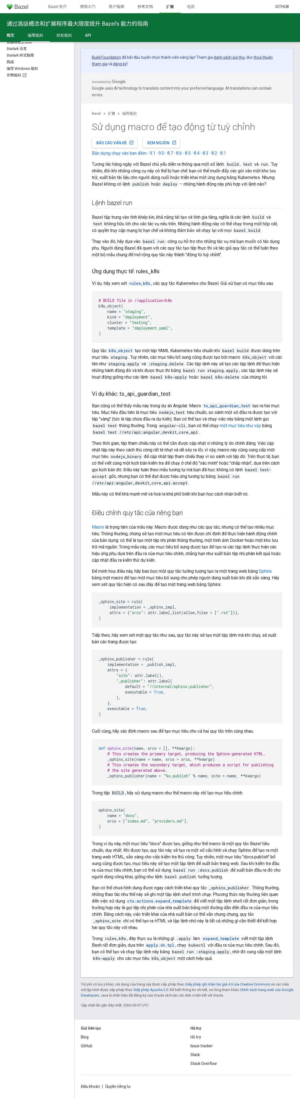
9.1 (152, 153)
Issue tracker (201, 1046)
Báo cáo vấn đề (115, 142)
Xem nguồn (162, 142)
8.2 (214, 153)
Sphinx (265, 571)
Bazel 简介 (57, 6)
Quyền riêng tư (118, 1086)
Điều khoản (90, 1086)
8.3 (205, 153)
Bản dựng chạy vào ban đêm (119, 153)
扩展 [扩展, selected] (170, 6)
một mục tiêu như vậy (240, 425)
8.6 (179, 153)
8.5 (188, 153)
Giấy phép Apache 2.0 (150, 990)
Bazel (96, 113)
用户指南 (116, 6)
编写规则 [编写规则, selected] (35, 35)
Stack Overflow (203, 1063)
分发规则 (64, 35)
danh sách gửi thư (229, 57)
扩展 (111, 113)
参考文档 (145, 6)
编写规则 (129, 113)
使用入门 (87, 6)
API (88, 35)
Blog (85, 1037)
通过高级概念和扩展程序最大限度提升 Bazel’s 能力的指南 (77, 23)
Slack (195, 1055)
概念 (10, 35)
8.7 (170, 153)
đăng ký (120, 64)
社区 (191, 6)
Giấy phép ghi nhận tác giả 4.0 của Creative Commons (227, 984)
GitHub (282, 6)
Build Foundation (106, 57)
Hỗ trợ (195, 1037)
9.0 (161, 153)
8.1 (223, 153)
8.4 (197, 153)
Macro (98, 527)
